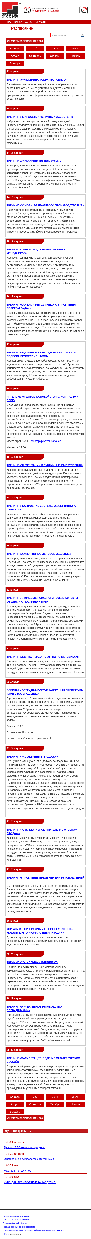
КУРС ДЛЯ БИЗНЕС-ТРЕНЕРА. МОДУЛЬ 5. (30, 1182)
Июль (75, 48)
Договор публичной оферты (15, 1223)
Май (34, 48)
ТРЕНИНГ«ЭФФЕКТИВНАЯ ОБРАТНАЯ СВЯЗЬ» (37, 79)
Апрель (15, 48)
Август (15, 55)
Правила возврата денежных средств (19, 1227)
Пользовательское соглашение (16, 1220)
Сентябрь (35, 55)
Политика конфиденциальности (16, 1216)
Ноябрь (75, 55)
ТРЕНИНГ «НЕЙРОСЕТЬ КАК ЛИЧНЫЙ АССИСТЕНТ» (40, 116)
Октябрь (55, 55)
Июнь (55, 48)
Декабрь (15, 63)
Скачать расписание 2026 (25, 41)
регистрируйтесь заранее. (46, 441)
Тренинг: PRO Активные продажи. (24, 1147)
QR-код (6, 1234)
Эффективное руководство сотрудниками (29, 1158)
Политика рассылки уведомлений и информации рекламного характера (34, 1230)
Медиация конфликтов (17, 1170)
